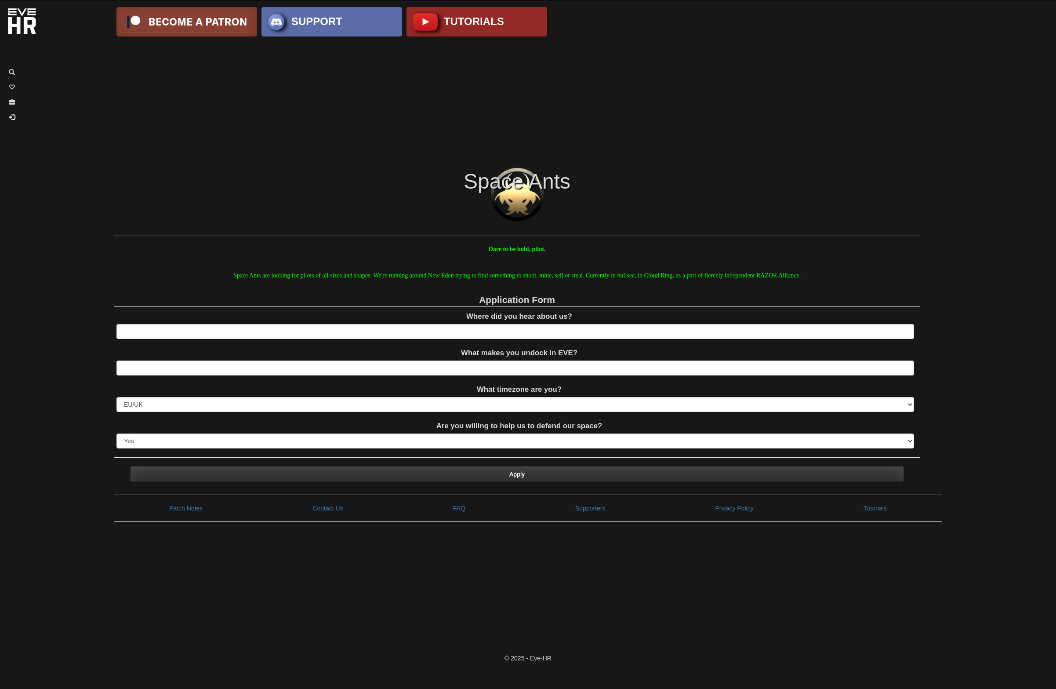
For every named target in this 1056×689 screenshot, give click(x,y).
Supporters (590, 508)
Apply (517, 474)
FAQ (459, 508)
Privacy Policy (734, 508)
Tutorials (875, 508)
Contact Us (327, 508)
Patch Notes (186, 508)
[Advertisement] (528, 100)
